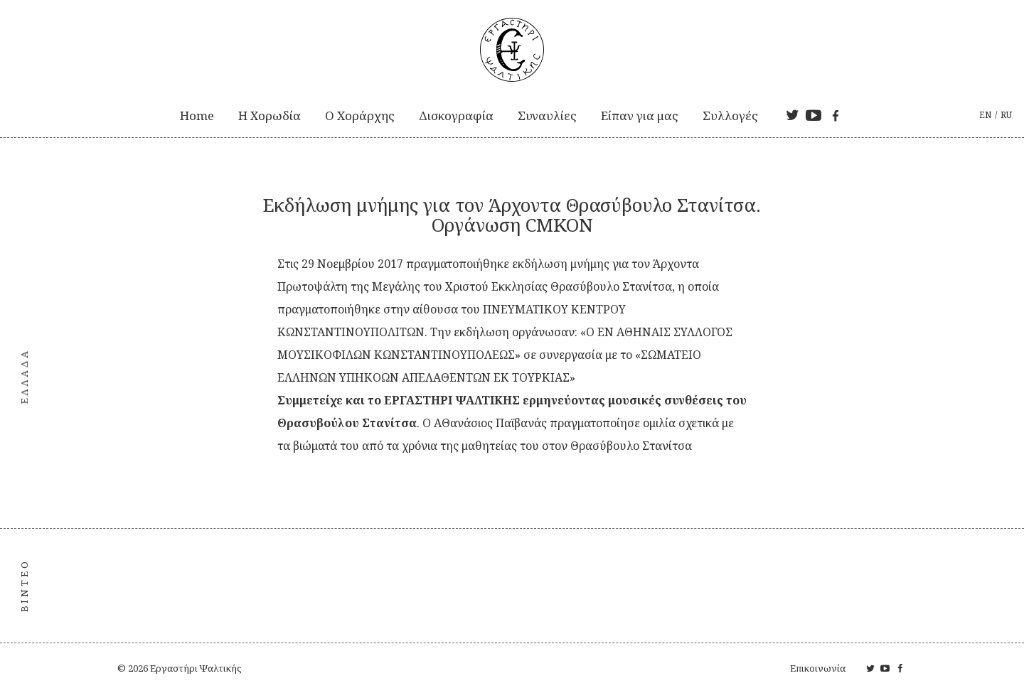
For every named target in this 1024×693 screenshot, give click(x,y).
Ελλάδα (24, 376)
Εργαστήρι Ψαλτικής (195, 668)
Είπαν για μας (639, 115)
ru (1006, 115)
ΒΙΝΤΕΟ (24, 585)
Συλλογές (730, 115)
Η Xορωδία (269, 115)
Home (197, 115)
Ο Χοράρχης (360, 115)
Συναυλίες (547, 115)
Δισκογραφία (456, 115)
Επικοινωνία (818, 668)
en (985, 115)
